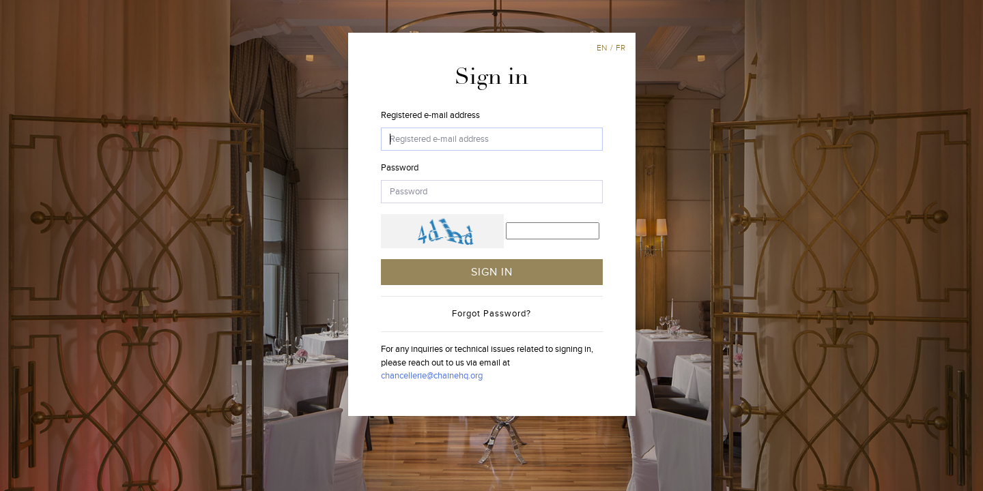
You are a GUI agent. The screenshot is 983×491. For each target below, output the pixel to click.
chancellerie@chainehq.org (432, 375)
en (602, 48)
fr (620, 48)
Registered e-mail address (430, 115)
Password (399, 167)
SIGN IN (492, 272)
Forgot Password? (491, 313)
